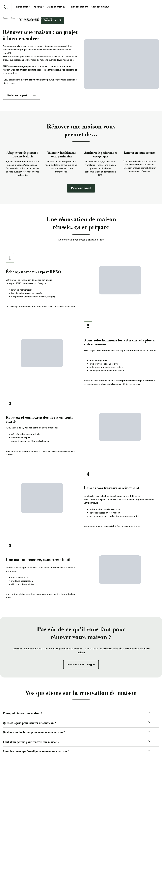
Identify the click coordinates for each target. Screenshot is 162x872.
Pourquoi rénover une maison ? (22, 713)
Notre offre (23, 7)
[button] (81, 713)
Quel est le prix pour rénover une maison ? (29, 723)
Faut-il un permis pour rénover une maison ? (31, 742)
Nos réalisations (79, 6)
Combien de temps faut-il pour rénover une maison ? (36, 751)
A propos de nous (99, 6)
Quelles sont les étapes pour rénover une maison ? (34, 732)
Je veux (38, 7)
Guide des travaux (57, 7)
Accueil (6, 18)
